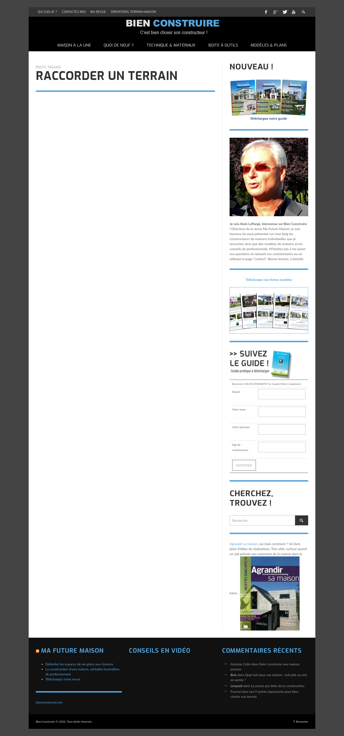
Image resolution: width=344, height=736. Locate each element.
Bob (233, 675)
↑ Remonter (300, 721)
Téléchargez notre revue (62, 679)
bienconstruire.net (49, 702)
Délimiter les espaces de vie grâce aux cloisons (79, 664)
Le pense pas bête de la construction (277, 686)
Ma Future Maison (72, 651)
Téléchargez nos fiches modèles (269, 280)
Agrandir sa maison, (244, 544)
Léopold (236, 686)
